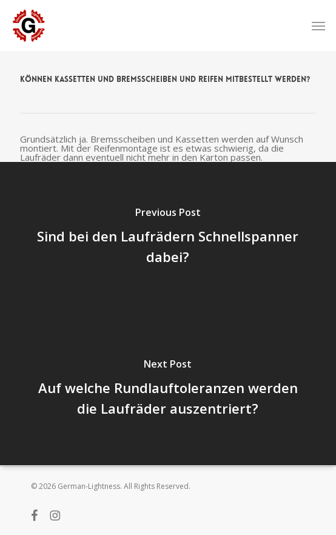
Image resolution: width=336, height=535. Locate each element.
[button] (318, 25)
